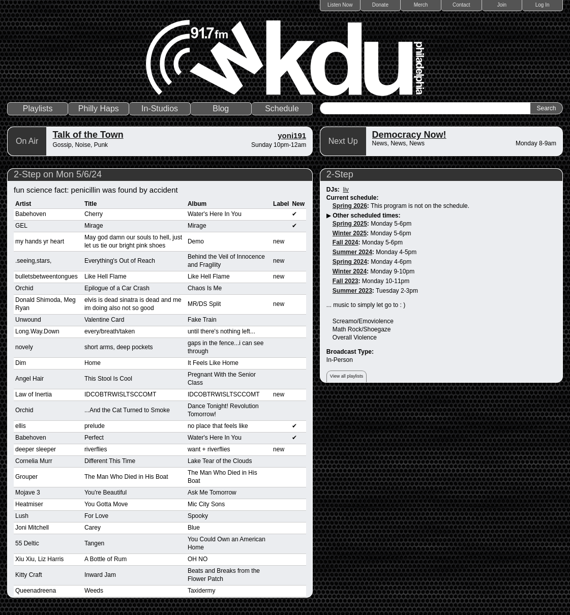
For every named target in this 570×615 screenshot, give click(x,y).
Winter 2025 (350, 233)
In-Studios (159, 108)
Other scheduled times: (366, 215)
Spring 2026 (350, 205)
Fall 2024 (345, 242)
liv (346, 189)
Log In (542, 5)
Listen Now (339, 5)
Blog (221, 108)
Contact (461, 5)
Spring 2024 (350, 261)
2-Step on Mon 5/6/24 (58, 174)
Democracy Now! (409, 135)
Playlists (38, 108)
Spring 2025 (350, 223)
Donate (380, 5)
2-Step (339, 174)
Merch (421, 5)
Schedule (282, 108)
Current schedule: (352, 197)
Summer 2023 (352, 290)
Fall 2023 (345, 281)
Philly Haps (98, 108)
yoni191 (292, 135)
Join (501, 5)
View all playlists (346, 376)
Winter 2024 (350, 271)
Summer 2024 (352, 252)
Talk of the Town (87, 135)
